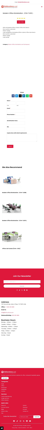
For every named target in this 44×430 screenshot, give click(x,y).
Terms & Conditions (22, 427)
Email (9, 108)
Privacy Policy (14, 427)
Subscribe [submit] (37, 416)
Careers (25, 405)
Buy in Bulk (4, 194)
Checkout (25, 407)
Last (17, 105)
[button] (42, 7)
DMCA (31, 427)
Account (25, 409)
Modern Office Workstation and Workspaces (18, 44)
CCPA (28, 427)
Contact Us (25, 411)
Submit (10, 146)
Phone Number (11, 114)
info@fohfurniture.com (23, 2)
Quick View (4, 196)
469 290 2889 (15, 315)
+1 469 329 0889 (9, 307)
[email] (26, 416)
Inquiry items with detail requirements (17, 133)
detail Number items (12, 120)
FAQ (2, 413)
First (8, 105)
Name (9, 100)
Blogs (2, 409)
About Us (3, 405)
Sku (8, 126)
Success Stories (5, 407)
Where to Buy (4, 411)
